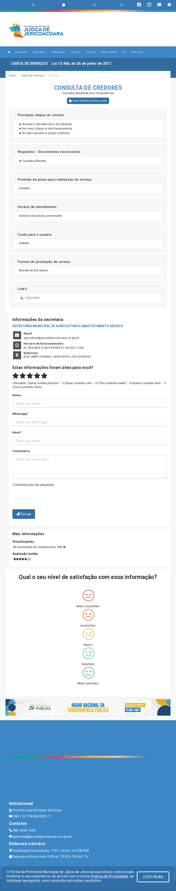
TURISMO (91, 52)
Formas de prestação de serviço (44, 262)
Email (16, 432)
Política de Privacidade (109, 876)
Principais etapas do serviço (41, 115)
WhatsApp (19, 414)
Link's (22, 289)
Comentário (21, 451)
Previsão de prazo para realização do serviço (55, 179)
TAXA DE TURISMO (109, 52)
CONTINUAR (153, 877)
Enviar (23, 514)
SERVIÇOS (75, 52)
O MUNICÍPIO (21, 52)
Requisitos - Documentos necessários (49, 152)
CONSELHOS (137, 52)
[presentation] (39, 494)
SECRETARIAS (40, 52)
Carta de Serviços (33, 75)
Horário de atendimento (37, 207)
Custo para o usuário (35, 235)
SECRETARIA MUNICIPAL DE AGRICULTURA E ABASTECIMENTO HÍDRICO (67, 326)
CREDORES (32, 298)
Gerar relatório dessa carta (88, 100)
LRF (124, 52)
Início (12, 75)
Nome (16, 395)
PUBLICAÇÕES (59, 52)
